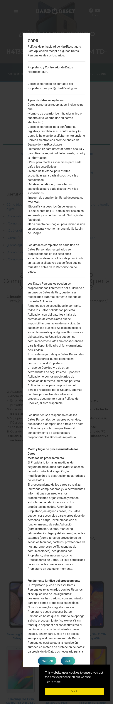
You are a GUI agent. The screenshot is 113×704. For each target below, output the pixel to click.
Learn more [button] (53, 682)
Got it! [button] (74, 691)
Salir (68, 660)
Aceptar (47, 660)
